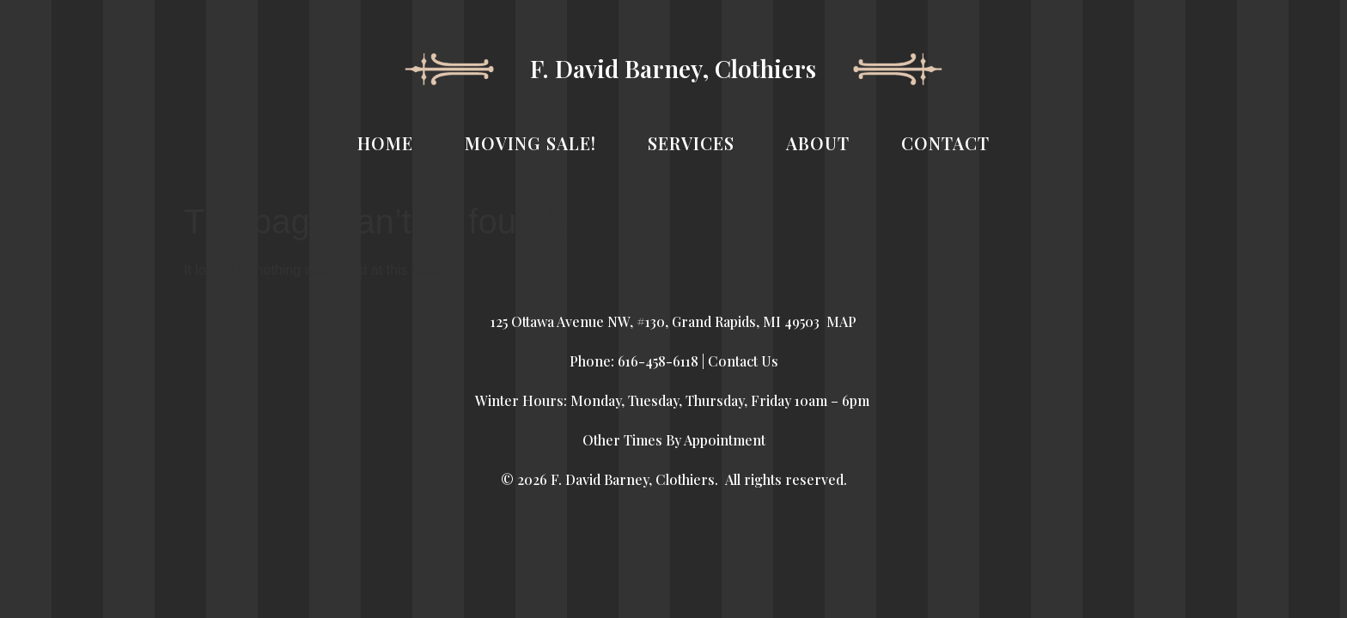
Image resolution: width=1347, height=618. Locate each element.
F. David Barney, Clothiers (673, 68)
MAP (841, 321)
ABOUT (818, 142)
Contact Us (743, 361)
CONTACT (945, 142)
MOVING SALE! (530, 142)
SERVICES (691, 142)
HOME (385, 142)
